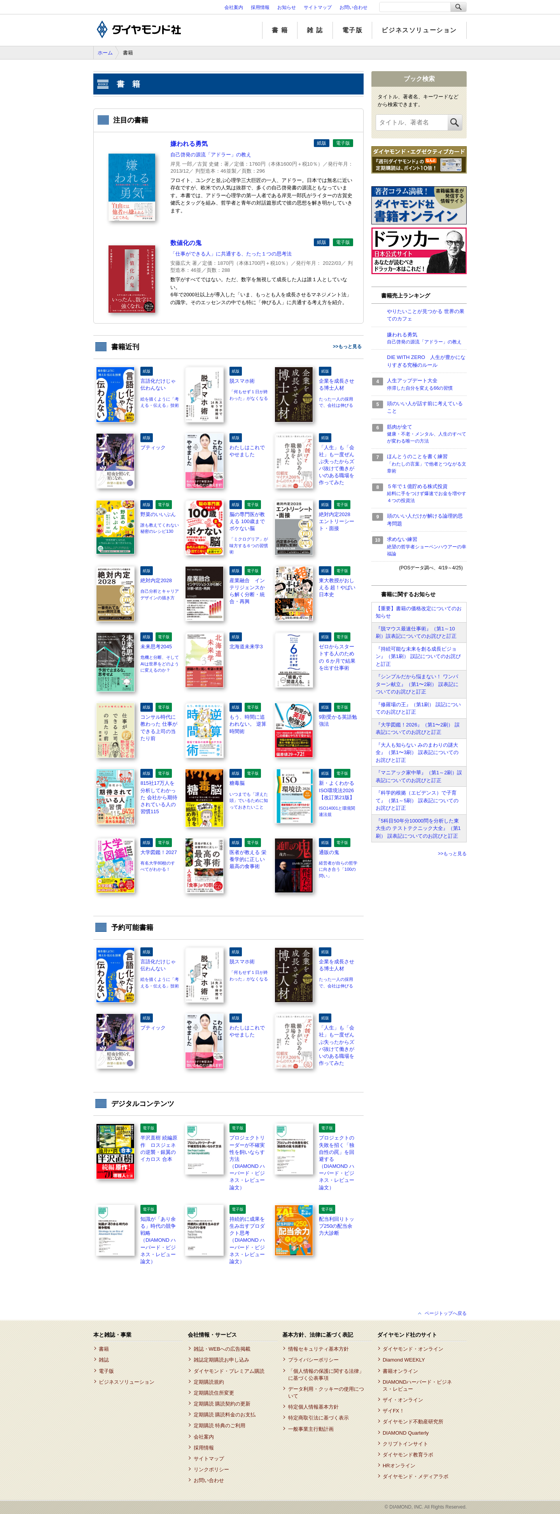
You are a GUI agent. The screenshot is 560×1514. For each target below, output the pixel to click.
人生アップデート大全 (427, 385)
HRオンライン (399, 1465)
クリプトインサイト (405, 1444)
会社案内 (233, 7)
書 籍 (280, 30)
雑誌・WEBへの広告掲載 (222, 1349)
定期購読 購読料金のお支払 (225, 1415)
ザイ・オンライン (403, 1400)
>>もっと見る (347, 346)
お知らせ (286, 7)
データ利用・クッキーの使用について (326, 1392)
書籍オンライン (400, 1371)
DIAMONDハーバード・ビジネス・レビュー (417, 1385)
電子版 (352, 30)
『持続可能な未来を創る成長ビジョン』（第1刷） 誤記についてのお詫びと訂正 (418, 656)
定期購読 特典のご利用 (220, 1425)
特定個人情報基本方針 (313, 1407)
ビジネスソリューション (419, 30)
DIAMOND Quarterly (406, 1433)
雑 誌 (315, 30)
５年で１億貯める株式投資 (427, 493)
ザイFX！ (393, 1411)
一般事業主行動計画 (311, 1429)
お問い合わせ (354, 7)
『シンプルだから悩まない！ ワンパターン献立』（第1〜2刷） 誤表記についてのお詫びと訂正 (417, 684)
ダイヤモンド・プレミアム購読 (229, 1371)
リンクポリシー (211, 1469)
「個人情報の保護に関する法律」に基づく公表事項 (326, 1374)
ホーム (105, 53)
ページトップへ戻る (446, 1313)
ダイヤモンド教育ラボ (408, 1455)
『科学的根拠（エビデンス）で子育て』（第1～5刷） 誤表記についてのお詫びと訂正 (417, 800)
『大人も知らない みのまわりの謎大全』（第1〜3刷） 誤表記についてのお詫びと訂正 (417, 752)
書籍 (104, 1349)
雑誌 (104, 1360)
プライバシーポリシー (313, 1360)
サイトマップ (318, 7)
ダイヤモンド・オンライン (413, 1349)
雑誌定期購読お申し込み (221, 1360)
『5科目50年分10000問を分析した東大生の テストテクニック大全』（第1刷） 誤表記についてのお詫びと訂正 (418, 828)
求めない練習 (427, 546)
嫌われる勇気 (427, 339)
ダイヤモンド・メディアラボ (415, 1476)
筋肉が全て (427, 434)
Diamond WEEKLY (404, 1360)
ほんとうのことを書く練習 (427, 463)
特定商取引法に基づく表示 (318, 1418)
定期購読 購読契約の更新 (222, 1404)
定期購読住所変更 (214, 1393)
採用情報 (260, 7)
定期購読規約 (209, 1382)
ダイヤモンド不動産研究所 (413, 1422)
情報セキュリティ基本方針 (318, 1349)
